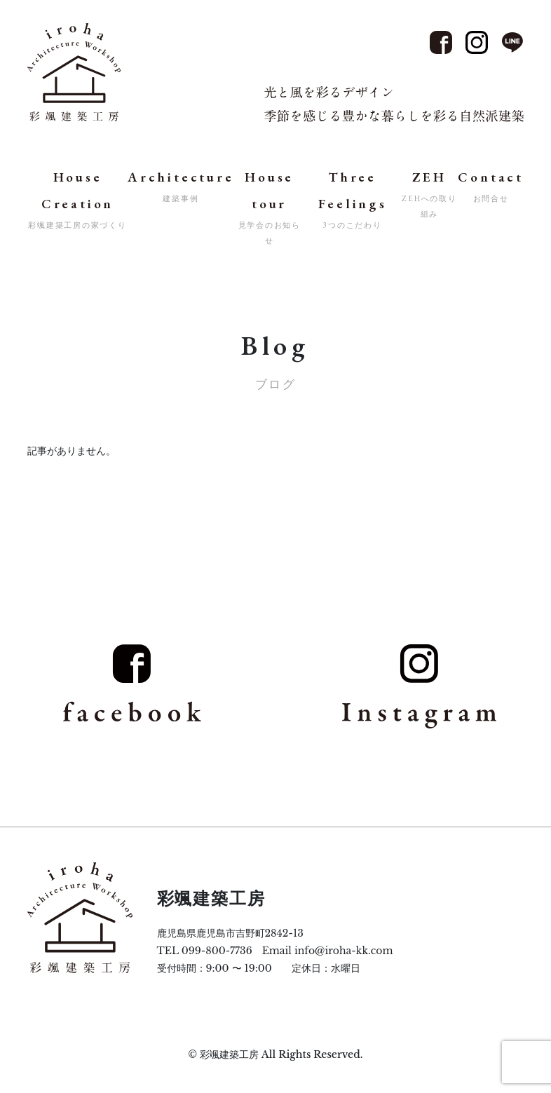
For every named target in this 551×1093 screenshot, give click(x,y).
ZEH (429, 195)
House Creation (77, 200)
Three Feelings (353, 200)
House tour (269, 208)
